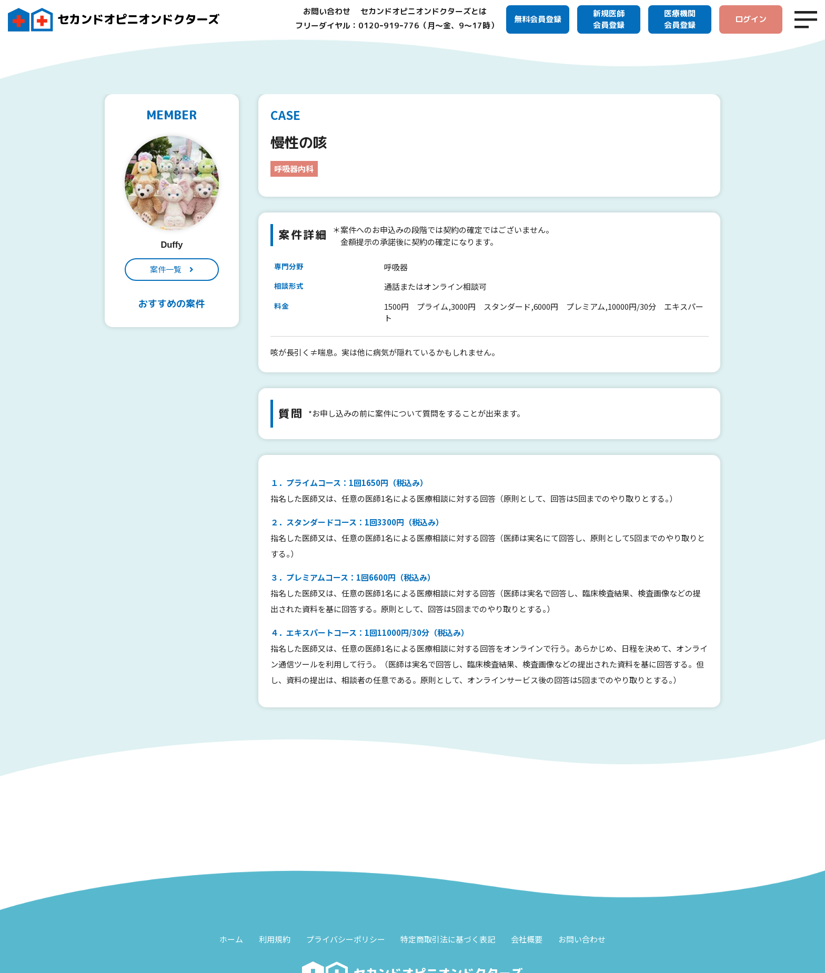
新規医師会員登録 (609, 19)
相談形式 (289, 286)
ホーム (231, 939)
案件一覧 (166, 269)
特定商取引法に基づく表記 (448, 939)
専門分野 (289, 266)
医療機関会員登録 (680, 19)
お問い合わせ (326, 11)
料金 (281, 305)
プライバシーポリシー (345, 939)
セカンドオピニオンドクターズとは (423, 11)
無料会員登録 (537, 19)
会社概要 (527, 939)
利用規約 (274, 939)
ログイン (751, 19)
